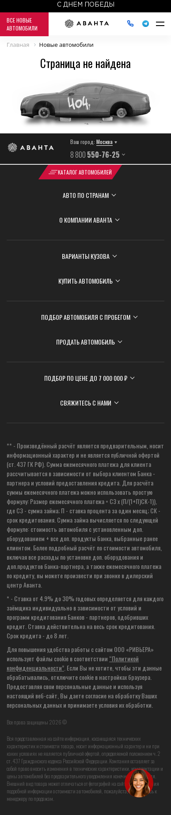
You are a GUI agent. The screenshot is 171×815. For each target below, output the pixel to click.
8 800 (95, 154)
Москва (104, 141)
